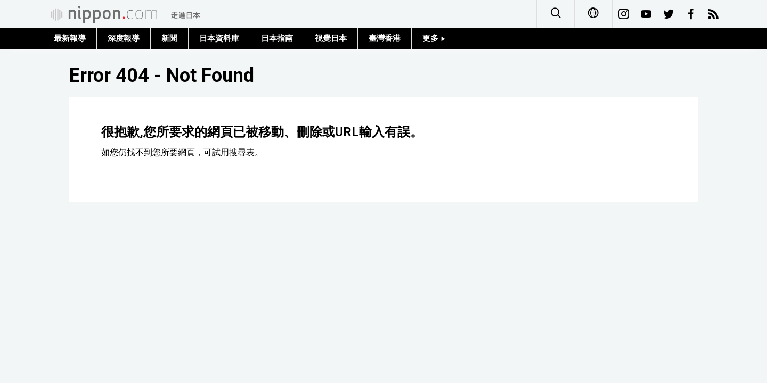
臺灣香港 (385, 38)
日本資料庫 (219, 38)
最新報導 (70, 38)
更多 (433, 38)
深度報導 (124, 38)
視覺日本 (331, 38)
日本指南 (277, 38)
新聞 (169, 38)
